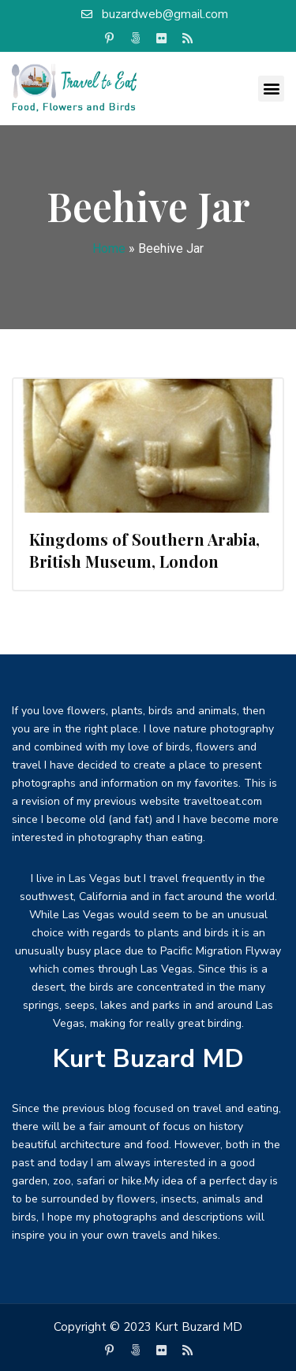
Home (109, 248)
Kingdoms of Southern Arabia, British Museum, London (144, 550)
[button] (271, 89)
